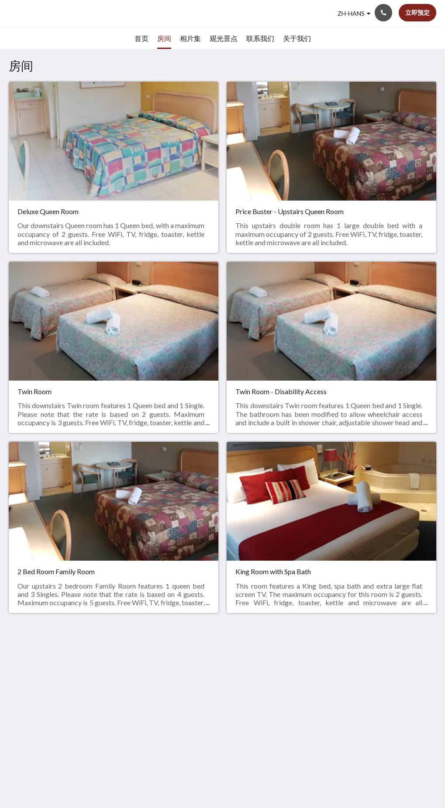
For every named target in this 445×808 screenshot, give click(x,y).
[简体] (354, 13)
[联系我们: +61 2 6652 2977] (383, 12)
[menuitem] (141, 38)
